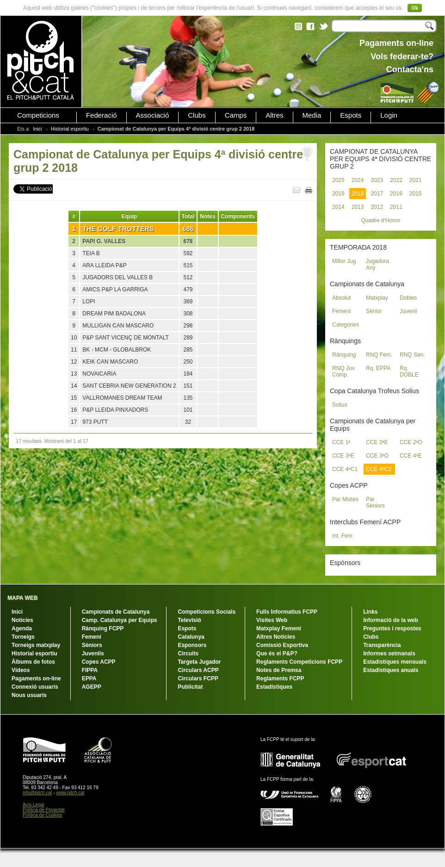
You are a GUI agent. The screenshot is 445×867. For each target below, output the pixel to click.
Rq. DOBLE (409, 371)
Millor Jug (344, 261)
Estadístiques (274, 687)
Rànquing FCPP (103, 628)
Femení (341, 311)
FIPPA (90, 670)
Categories (345, 324)
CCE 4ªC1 (345, 469)
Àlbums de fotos (33, 662)
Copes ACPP (99, 662)
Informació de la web (390, 620)
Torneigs (23, 637)
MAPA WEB (22, 598)
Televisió (189, 620)
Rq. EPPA (378, 368)
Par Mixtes (345, 499)
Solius (339, 405)
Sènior (374, 311)
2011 (396, 207)
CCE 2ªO (411, 442)
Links (370, 612)
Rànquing (344, 355)
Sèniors (92, 645)
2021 (415, 180)
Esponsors (192, 645)
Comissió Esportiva (282, 645)
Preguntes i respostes (392, 628)
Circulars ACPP (198, 670)
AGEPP (91, 687)
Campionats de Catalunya (116, 612)
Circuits (188, 653)
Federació (101, 115)
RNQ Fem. (379, 355)
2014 (338, 207)
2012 (377, 207)
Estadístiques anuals (390, 670)
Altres (274, 115)
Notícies (22, 620)
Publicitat (190, 687)
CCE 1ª (341, 442)
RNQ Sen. (412, 355)
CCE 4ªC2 (378, 469)
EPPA (89, 678)
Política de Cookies (42, 814)
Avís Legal (33, 804)
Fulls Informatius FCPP (286, 612)
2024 (358, 180)
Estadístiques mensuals (394, 662)
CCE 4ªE (411, 455)
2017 (377, 193)
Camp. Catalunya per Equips (119, 620)
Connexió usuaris (35, 687)
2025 (338, 180)
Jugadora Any (377, 264)
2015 (415, 193)
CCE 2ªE (377, 442)
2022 (396, 180)
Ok (414, 8)
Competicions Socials (206, 612)
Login (388, 115)
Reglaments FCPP (280, 678)
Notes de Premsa (278, 670)
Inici (37, 129)
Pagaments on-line (36, 678)
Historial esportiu (70, 129)
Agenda (22, 628)
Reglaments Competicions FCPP (299, 662)
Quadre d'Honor (380, 220)
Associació (152, 115)
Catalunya (191, 637)
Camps (236, 115)
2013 (358, 207)
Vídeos (21, 670)
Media (312, 115)
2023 (377, 180)
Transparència (382, 645)
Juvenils (93, 653)
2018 (358, 193)
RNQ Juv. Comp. (344, 371)
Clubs (196, 115)
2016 (396, 193)
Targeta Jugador (199, 662)
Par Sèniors (375, 502)
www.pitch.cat (70, 792)
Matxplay (377, 298)
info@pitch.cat (37, 792)
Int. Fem (342, 536)
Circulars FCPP (198, 678)
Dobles (408, 298)
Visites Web (271, 620)
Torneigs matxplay (36, 645)
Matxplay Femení (278, 628)
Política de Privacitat (44, 809)
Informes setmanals (389, 653)
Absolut (341, 298)
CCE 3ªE (343, 455)
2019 (338, 193)
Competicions (38, 115)
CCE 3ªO (377, 455)
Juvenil (408, 311)
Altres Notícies (275, 637)
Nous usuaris (29, 695)
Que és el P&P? (276, 653)
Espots (350, 115)
